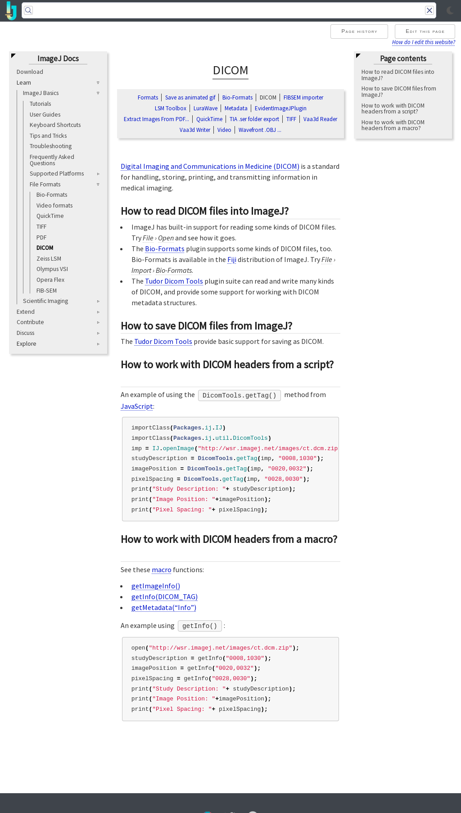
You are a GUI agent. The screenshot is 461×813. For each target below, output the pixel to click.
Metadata (236, 108)
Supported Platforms (57, 173)
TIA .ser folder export (254, 119)
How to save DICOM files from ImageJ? (399, 92)
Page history (359, 31)
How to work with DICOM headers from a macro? (393, 125)
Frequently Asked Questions (52, 160)
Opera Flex (50, 280)
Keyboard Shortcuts (55, 125)
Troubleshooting (51, 146)
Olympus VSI (52, 269)
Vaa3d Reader (320, 119)
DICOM (44, 248)
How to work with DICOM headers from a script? (393, 109)
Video (224, 130)
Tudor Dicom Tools (174, 280)
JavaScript (137, 406)
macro (162, 569)
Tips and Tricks (48, 136)
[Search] (229, 10)
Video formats (54, 205)
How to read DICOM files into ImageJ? (398, 75)
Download (30, 72)
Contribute (30, 322)
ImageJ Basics (41, 93)
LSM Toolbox (170, 108)
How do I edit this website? (423, 41)
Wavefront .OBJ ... (260, 130)
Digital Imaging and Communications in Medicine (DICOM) (210, 166)
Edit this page (425, 31)
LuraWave (205, 108)
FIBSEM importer (303, 97)
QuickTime (50, 216)
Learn (24, 83)
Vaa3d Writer (195, 130)
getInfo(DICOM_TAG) (164, 596)
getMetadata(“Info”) (163, 607)
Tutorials (40, 104)
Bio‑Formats (237, 97)
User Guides (45, 114)
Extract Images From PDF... (156, 119)
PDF (41, 237)
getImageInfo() (155, 585)
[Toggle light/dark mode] (450, 11)
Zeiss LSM (48, 258)
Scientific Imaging (45, 301)
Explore (26, 344)
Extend (26, 312)
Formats (148, 97)
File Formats (45, 184)
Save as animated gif (190, 97)
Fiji (231, 259)
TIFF (41, 226)
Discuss (25, 333)
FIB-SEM (46, 290)
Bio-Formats (51, 195)
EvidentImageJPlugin (281, 108)
